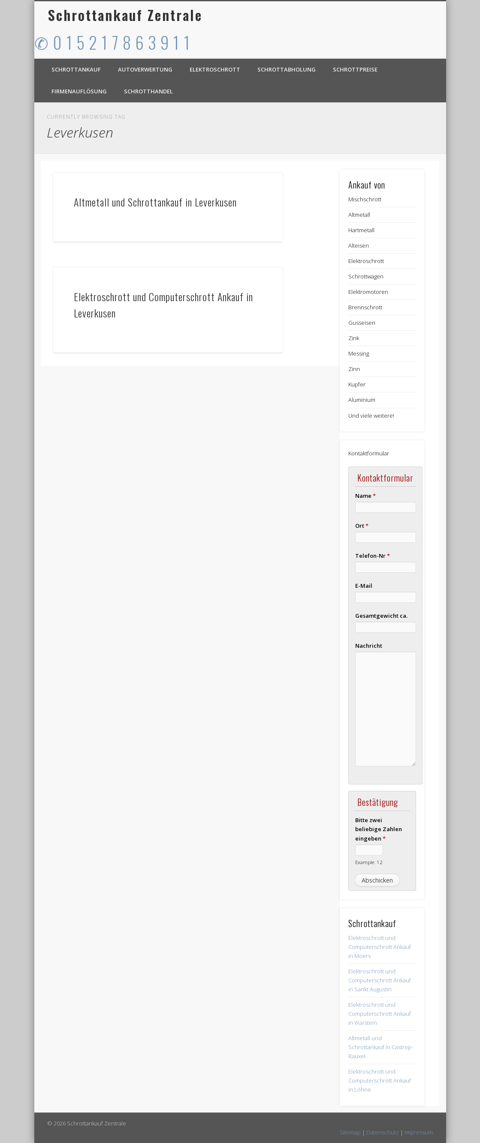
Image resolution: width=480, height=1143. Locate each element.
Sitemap (350, 1132)
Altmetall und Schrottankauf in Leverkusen (155, 201)
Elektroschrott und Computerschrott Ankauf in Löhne (379, 1080)
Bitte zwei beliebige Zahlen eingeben (378, 829)
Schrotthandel (148, 91)
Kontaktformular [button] (368, 453)
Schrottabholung (286, 69)
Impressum (419, 1132)
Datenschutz (382, 1132)
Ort (361, 526)
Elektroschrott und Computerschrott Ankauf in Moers (379, 947)
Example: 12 (369, 862)
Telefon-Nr (372, 556)
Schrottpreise (355, 69)
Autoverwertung (145, 69)
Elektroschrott (215, 69)
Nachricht (368, 645)
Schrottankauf (76, 69)
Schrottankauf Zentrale (125, 15)
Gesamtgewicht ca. (381, 615)
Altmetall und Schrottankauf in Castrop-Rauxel (380, 1047)
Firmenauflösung (79, 91)
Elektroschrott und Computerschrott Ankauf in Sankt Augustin (379, 980)
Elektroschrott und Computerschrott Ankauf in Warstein (379, 1013)
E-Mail (363, 585)
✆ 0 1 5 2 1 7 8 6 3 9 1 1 (112, 42)
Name (365, 496)
